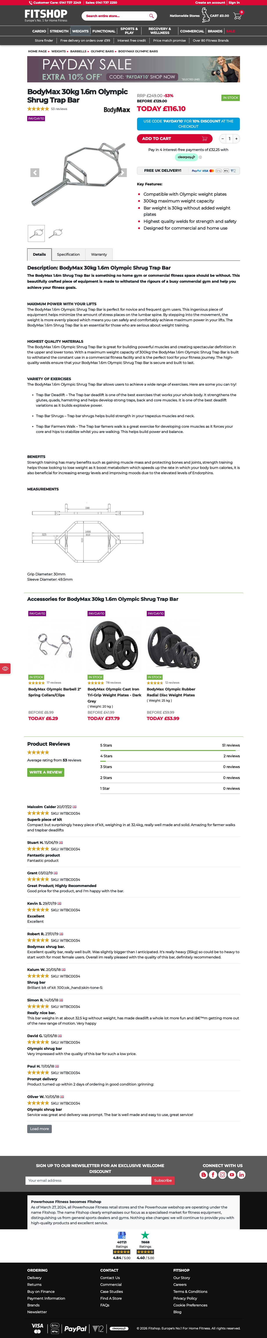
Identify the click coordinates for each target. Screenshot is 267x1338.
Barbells (78, 51)
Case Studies (111, 1292)
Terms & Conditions (190, 1292)
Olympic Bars (102, 51)
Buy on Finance (41, 1292)
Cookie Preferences (190, 1305)
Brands (33, 1305)
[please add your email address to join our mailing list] (88, 1181)
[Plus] (236, 138)
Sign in (234, 3)
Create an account (210, 3)
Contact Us (110, 1278)
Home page (37, 51)
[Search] (117, 16)
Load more (39, 1129)
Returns (34, 1285)
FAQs (104, 1305)
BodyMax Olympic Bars (138, 51)
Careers (179, 1285)
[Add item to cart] (175, 138)
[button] (35, 172)
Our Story (181, 1278)
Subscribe (163, 1180)
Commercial (111, 1285)
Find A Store (111, 1298)
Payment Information (46, 1298)
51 (231, 745)
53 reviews (59, 109)
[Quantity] (229, 138)
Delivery (34, 1278)
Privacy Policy (185, 1298)
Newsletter (37, 1312)
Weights (58, 51)
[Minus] (222, 138)
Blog (177, 1312)
